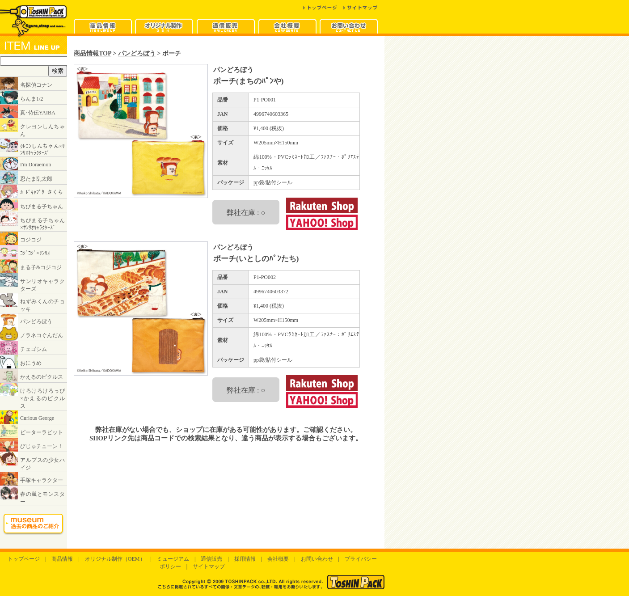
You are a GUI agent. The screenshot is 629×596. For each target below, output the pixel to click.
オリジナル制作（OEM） (115, 559)
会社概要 (278, 559)
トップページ (24, 559)
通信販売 (211, 559)
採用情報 (245, 559)
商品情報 (62, 559)
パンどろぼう (137, 53)
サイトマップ (209, 566)
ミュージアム (173, 559)
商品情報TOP (92, 53)
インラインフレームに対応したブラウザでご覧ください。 (33, 292)
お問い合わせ (317, 559)
